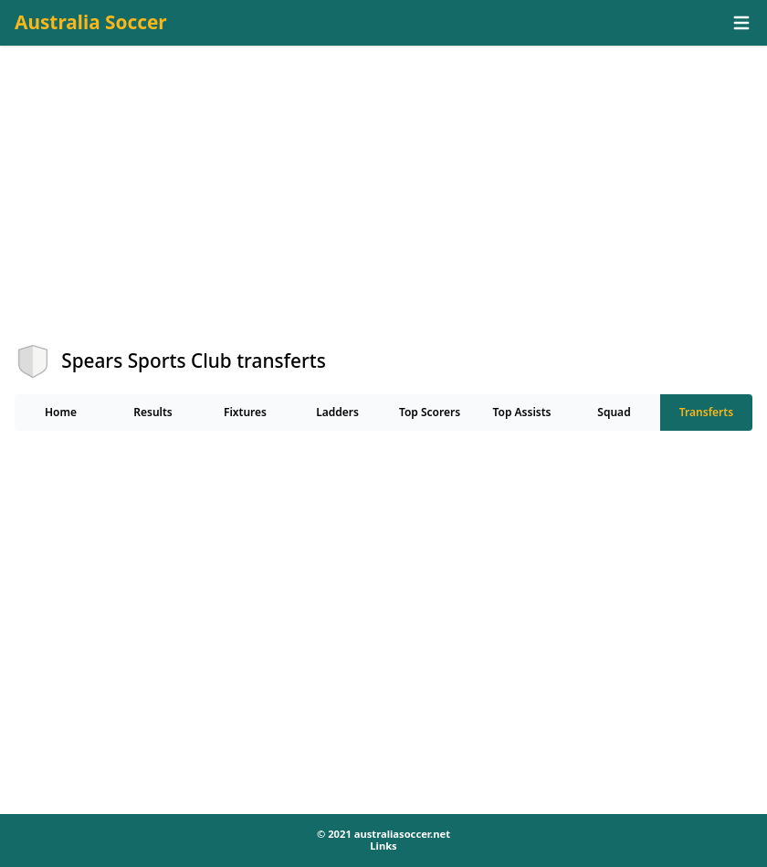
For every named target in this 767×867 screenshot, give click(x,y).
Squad (613, 412)
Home (61, 412)
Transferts (706, 412)
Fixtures (245, 412)
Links (383, 845)
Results (153, 412)
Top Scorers (429, 412)
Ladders (337, 412)
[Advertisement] (383, 211)
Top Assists (521, 412)
